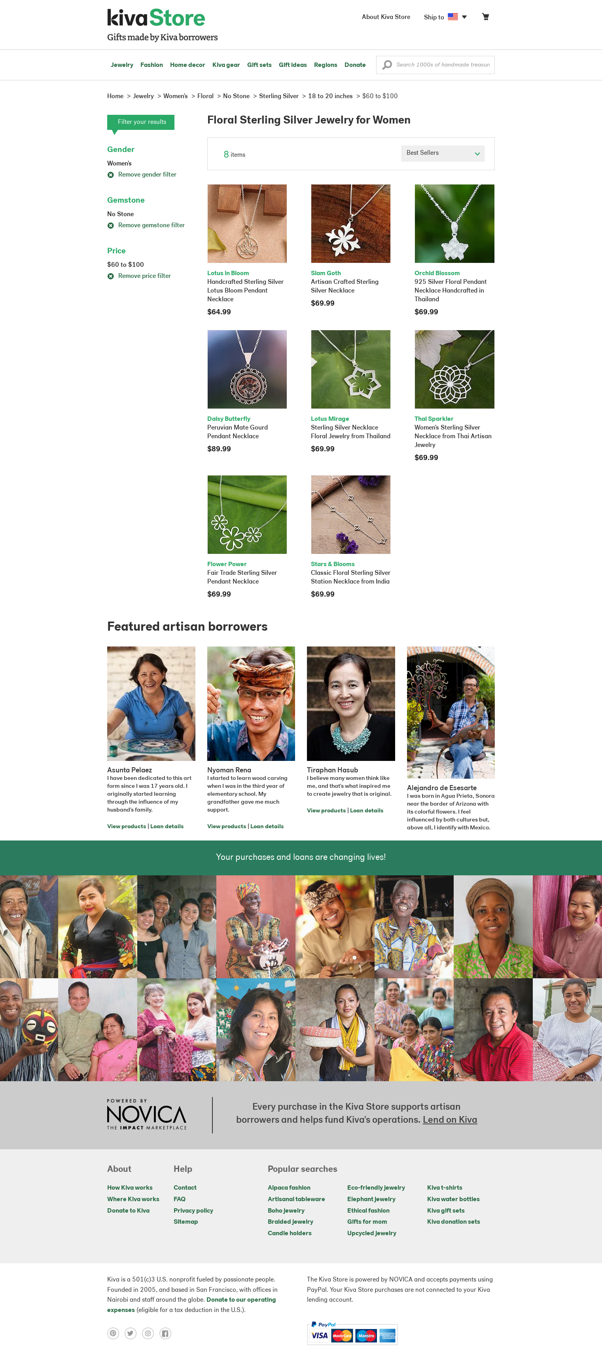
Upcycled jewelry (371, 1233)
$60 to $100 (125, 265)
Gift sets (259, 65)
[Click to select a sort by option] (443, 154)
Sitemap (186, 1222)
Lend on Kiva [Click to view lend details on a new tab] (450, 1120)
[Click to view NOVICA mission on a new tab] (146, 1115)
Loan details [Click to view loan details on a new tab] (167, 827)
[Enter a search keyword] (435, 65)
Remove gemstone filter (146, 225)
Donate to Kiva (128, 1211)
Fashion (151, 65)
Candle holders (290, 1233)
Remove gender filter (141, 175)
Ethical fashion (368, 1211)
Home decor (187, 65)
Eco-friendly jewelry (376, 1188)
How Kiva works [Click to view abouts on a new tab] (130, 1188)
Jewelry (122, 65)
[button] (387, 67)
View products (126, 827)
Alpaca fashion (289, 1188)
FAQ (180, 1199)
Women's (119, 164)
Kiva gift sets (446, 1211)
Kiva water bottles (453, 1199)
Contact (185, 1188)
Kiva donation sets (453, 1222)
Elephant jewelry (371, 1199)
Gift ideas (293, 65)
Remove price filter (139, 276)
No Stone (120, 214)
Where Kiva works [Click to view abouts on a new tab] (133, 1199)
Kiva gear (226, 65)
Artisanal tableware (296, 1199)
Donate (355, 65)
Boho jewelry (286, 1211)
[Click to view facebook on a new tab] (167, 1333)
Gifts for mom (367, 1222)
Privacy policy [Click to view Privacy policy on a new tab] (193, 1211)
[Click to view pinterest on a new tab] (116, 1333)
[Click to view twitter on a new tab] (133, 1333)
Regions (325, 65)
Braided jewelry (290, 1222)
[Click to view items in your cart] (485, 18)
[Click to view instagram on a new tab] (150, 1333)
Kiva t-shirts (444, 1188)
